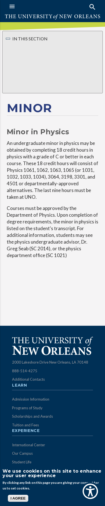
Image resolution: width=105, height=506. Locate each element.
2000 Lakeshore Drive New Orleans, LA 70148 (50, 362)
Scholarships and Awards (32, 416)
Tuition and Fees (25, 425)
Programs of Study (27, 408)
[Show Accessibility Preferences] (90, 491)
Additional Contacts (28, 379)
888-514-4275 (24, 371)
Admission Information (30, 399)
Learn (19, 385)
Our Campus (22, 453)
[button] (29, 6)
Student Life (21, 462)
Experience (25, 431)
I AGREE (17, 498)
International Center (28, 445)
